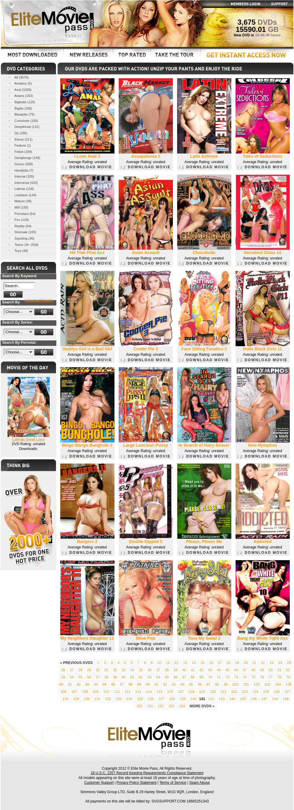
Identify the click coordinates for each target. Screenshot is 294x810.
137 (161, 699)
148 (275, 699)
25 (289, 663)
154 (182, 706)
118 (192, 692)
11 (168, 663)
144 (232, 699)
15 (202, 663)
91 (156, 684)
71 (218, 677)
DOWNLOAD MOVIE (87, 167)
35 (141, 670)
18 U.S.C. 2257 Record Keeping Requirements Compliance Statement (147, 773)
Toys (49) (18, 251)
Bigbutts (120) (21, 102)
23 (272, 663)
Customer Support (99, 783)
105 (289, 684)
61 (132, 677)
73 (236, 677)
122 (234, 692)
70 (210, 677)
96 (200, 684)
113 (138, 692)
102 (257, 684)
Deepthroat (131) (23, 127)
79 (288, 677)
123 (245, 692)
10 (159, 663)
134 (129, 699)
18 (228, 663)
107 (74, 692)
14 (194, 663)
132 (108, 699)
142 (211, 699)
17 (220, 663)
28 (80, 670)
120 (213, 692)
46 (236, 670)
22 (263, 663)
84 (96, 684)
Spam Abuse (199, 783)
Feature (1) (19, 145)
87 (122, 684)
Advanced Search (39, 300)
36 (150, 670)
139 (183, 699)
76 (262, 677)
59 (115, 677)
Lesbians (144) (22, 195)
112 (127, 692)
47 (244, 670)
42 (201, 670)
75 (253, 677)
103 (267, 684)
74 (244, 677)
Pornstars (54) (22, 214)
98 (217, 684)
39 (175, 670)
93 (174, 684)
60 (124, 677)
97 (208, 684)
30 (97, 670)
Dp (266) (17, 133)
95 (191, 684)
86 (113, 684)
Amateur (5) (20, 83)
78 (279, 677)
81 (70, 684)
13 (185, 663)
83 (87, 684)
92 (165, 684)
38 (167, 670)
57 (97, 677)
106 (64, 692)
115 (159, 692)
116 (170, 692)
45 (227, 670)
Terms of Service (172, 783)
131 (97, 699)
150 (139, 706)
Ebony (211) (20, 139)
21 (254, 663)
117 (181, 692)
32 (115, 670)
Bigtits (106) (20, 108)
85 (105, 684)
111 (117, 692)
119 (202, 692)
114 (149, 692)
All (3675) (18, 77)
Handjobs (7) (20, 170)
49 (262, 670)
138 (172, 699)
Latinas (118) (21, 189)
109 (95, 692)
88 (131, 684)
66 (175, 677)
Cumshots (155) (23, 121)
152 (161, 706)
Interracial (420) (23, 183)
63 (150, 677)
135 (140, 699)
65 (167, 677)
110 (106, 692)
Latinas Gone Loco (28, 439)
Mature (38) (20, 201)
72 (227, 677)
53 (63, 677)
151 (150, 706)
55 (80, 677)
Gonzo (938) (20, 164)
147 (264, 699)
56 (89, 677)
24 (280, 663)
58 (106, 677)
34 (132, 670)
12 (176, 663)
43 (210, 670)
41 (193, 670)
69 (201, 677)
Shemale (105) (22, 232)
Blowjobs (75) (21, 114)
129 (76, 699)
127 (287, 692)
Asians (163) (20, 96)
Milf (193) (18, 207)
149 (286, 699)
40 (184, 670)
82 (78, 684)
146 (254, 699)
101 (246, 684)
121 (223, 692)
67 (184, 677)
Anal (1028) (19, 90)
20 (246, 663)
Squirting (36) (21, 238)
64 (158, 677)
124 (255, 692)
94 (182, 684)
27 (72, 670)
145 (243, 699)
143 (222, 699)
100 (235, 684)
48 (253, 670)
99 (225, 684)
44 (218, 670)
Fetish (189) (20, 152)
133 (119, 699)
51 (279, 670)
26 (63, 670)
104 (278, 684)
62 (141, 677)
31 (106, 670)
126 (277, 692)
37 (158, 670)
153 (171, 706)
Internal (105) (21, 176)
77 (271, 677)
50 (271, 670)
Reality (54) (19, 226)
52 (288, 670)
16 (211, 663)
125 (266, 692)
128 (65, 699)
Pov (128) (18, 220)
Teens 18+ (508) (23, 245)
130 (87, 699)
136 (151, 699)
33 (124, 670)
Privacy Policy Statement (137, 783)
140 (193, 699)
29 (89, 670)
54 (72, 677)
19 (237, 663)
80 (61, 684)
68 (193, 677)
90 (148, 684)
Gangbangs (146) (24, 158)
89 (139, 684)
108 (85, 692)
